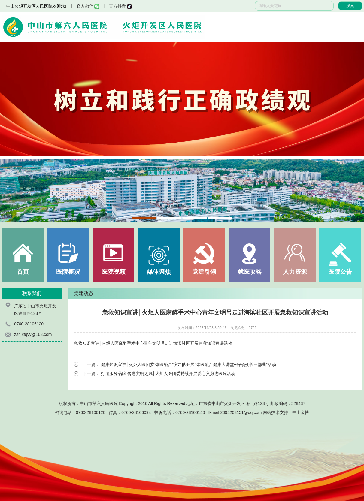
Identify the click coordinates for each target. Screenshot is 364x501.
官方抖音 (120, 6)
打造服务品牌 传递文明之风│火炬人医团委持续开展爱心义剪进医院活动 (168, 373)
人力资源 (295, 271)
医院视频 (114, 271)
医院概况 (68, 271)
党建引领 (204, 271)
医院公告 (340, 271)
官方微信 (88, 6)
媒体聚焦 (159, 271)
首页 (23, 271)
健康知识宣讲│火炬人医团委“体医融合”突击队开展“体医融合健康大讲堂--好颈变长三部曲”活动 (188, 364)
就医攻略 (250, 271)
